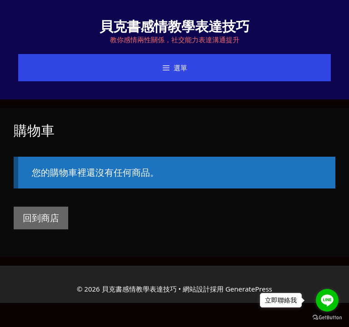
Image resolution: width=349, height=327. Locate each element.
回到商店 (41, 218)
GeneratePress (248, 288)
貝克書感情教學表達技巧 (174, 26)
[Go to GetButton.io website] (327, 318)
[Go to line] (327, 300)
